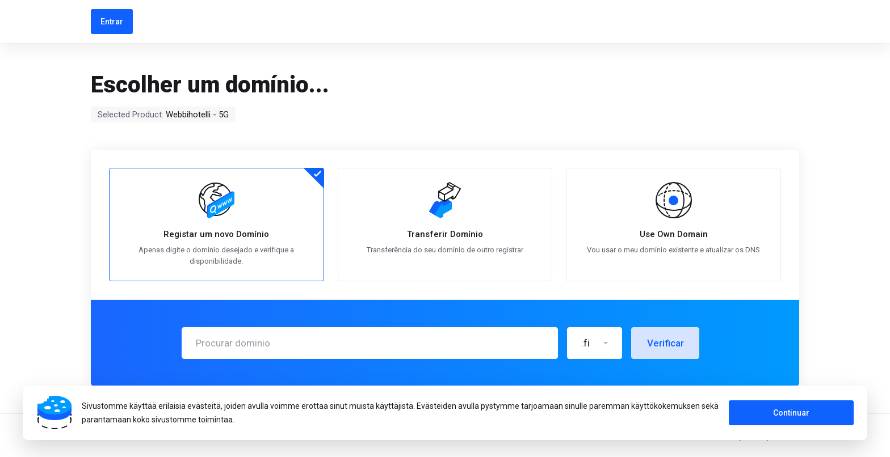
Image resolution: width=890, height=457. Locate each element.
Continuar (791, 412)
